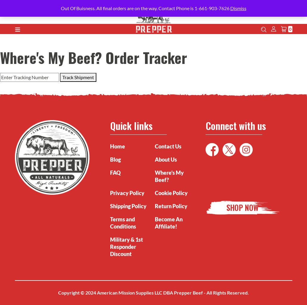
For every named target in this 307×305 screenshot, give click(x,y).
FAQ (115, 172)
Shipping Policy (128, 206)
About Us (166, 159)
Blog (115, 159)
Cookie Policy (171, 193)
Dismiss (238, 8)
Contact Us (168, 146)
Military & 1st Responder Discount (126, 246)
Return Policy (171, 206)
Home (117, 146)
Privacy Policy (127, 193)
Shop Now (243, 207)
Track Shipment (78, 77)
